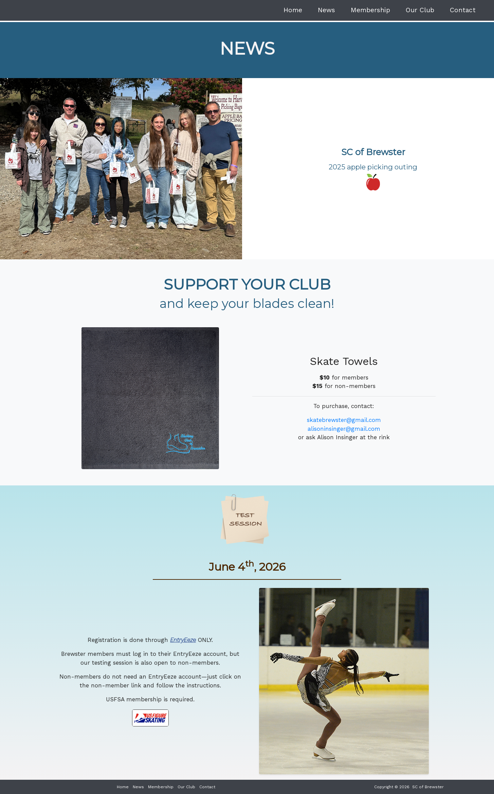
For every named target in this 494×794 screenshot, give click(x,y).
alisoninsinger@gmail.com (344, 428)
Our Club (420, 10)
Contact (463, 10)
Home (292, 10)
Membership (370, 10)
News (326, 10)
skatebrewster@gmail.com (344, 420)
